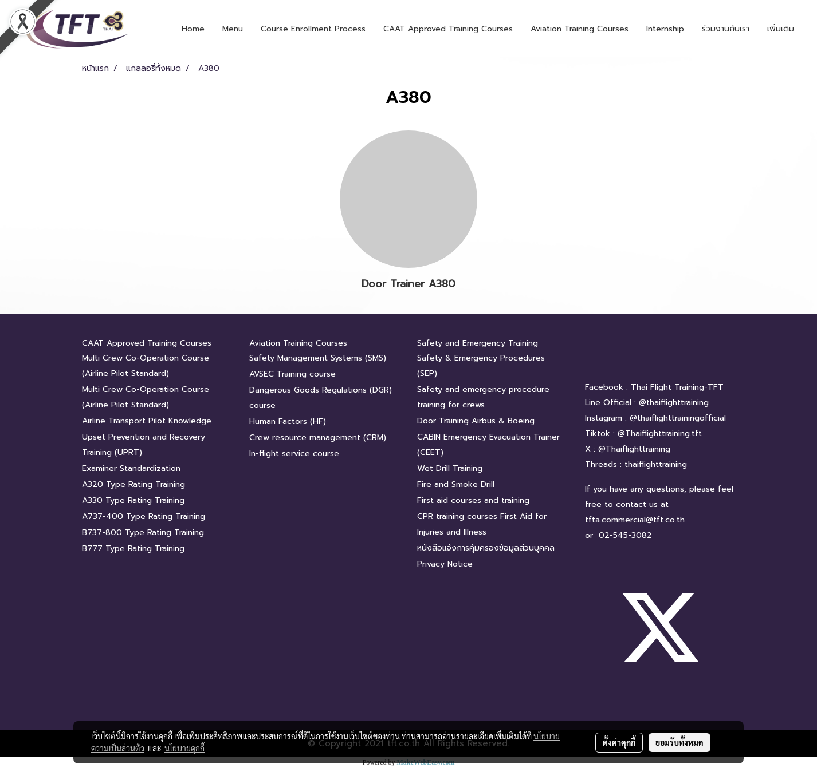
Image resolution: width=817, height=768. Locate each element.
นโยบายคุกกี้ (184, 748)
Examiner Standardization (131, 468)
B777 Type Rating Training (133, 549)
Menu (232, 29)
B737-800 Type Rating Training (143, 532)
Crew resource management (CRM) (317, 437)
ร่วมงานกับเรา (725, 29)
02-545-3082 (625, 535)
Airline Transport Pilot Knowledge (146, 421)
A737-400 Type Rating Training (143, 516)
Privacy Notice (445, 564)
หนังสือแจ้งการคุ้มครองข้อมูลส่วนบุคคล (486, 548)
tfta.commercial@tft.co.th (635, 520)
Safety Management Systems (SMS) (317, 358)
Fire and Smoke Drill (455, 484)
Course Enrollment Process (313, 29)
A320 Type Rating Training (133, 484)
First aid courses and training (473, 500)
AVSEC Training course (292, 374)
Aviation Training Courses (580, 29)
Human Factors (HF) (287, 421)
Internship (665, 29)
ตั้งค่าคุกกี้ (619, 742)
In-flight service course (294, 454)
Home (193, 29)
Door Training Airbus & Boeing (476, 421)
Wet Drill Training (449, 468)
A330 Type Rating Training (133, 500)
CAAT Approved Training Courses (448, 29)
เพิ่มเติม (780, 29)
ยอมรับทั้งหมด (679, 742)
